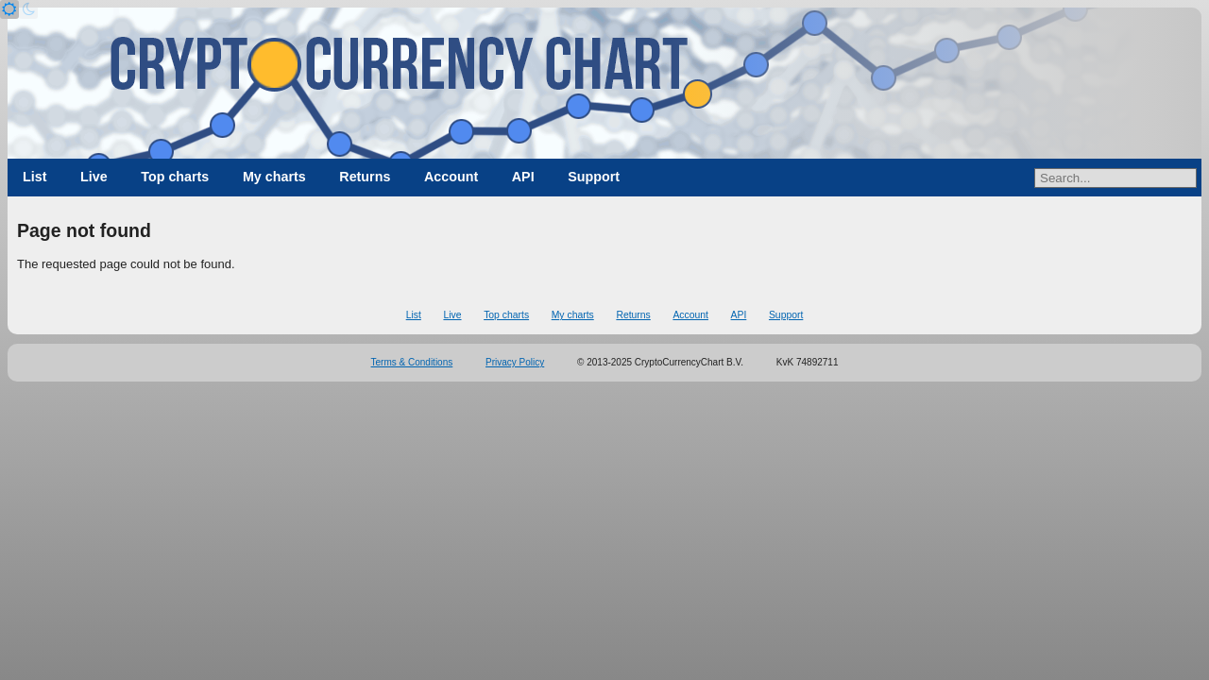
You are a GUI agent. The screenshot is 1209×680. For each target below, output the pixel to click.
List (34, 176)
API (523, 176)
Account (451, 176)
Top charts (175, 176)
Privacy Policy (514, 362)
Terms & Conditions (412, 362)
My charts (274, 176)
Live (94, 176)
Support (594, 176)
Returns (364, 176)
